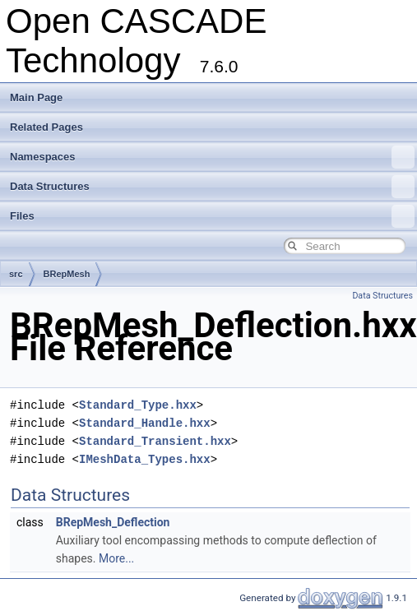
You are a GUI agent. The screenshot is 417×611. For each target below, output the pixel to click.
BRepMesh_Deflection (113, 522)
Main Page (36, 97)
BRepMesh (67, 274)
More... (116, 558)
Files (212, 216)
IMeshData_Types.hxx (145, 459)
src (16, 274)
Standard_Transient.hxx (155, 441)
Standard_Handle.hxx (145, 423)
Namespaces (212, 157)
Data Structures (212, 186)
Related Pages (46, 127)
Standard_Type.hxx (138, 405)
